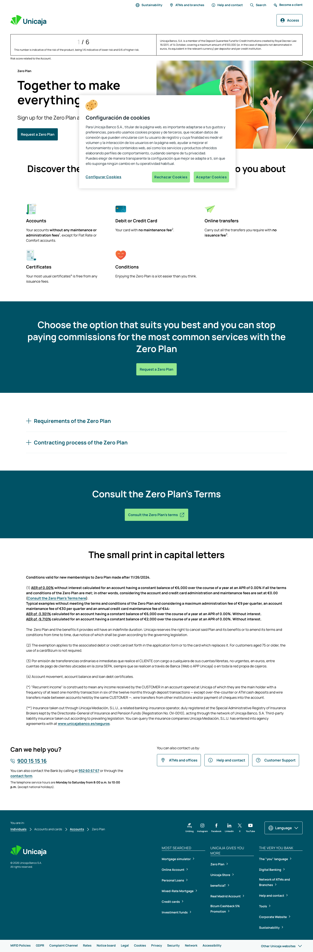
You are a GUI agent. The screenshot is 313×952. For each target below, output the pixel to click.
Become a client (288, 5)
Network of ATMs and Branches (274, 882)
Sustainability (148, 5)
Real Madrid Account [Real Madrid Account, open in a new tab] (225, 896)
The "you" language (273, 859)
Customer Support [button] (276, 760)
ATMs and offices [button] (179, 760)
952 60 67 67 (88, 770)
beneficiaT (218, 886)
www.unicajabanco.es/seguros (84, 723)
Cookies (140, 946)
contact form (21, 775)
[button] (189, 828)
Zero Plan (217, 864)
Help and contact (227, 5)
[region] (157, 141)
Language (283, 827)
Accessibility (212, 946)
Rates (87, 946)
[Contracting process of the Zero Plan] (156, 442)
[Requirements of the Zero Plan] (156, 421)
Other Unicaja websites (282, 946)
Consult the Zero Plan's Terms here (57, 598)
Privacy (156, 946)
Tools (263, 906)
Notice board (106, 946)
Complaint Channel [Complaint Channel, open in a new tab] (63, 946)
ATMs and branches (186, 5)
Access (289, 20)
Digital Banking (270, 870)
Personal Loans (173, 880)
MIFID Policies (20, 946)
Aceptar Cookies (211, 177)
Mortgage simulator (176, 859)
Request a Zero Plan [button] (37, 134)
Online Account (173, 870)
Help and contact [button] (226, 760)
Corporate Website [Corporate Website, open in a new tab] (273, 917)
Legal (125, 946)
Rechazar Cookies (171, 177)
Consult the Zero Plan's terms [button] (156, 514)
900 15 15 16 (32, 761)
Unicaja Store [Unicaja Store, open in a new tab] (220, 875)
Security (173, 946)
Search (258, 5)
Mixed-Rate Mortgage (178, 891)
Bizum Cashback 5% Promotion (225, 909)
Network (191, 946)
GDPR (40, 946)
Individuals (18, 829)
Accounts (77, 829)
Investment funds (175, 912)
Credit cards (171, 902)
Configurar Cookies (103, 176)
